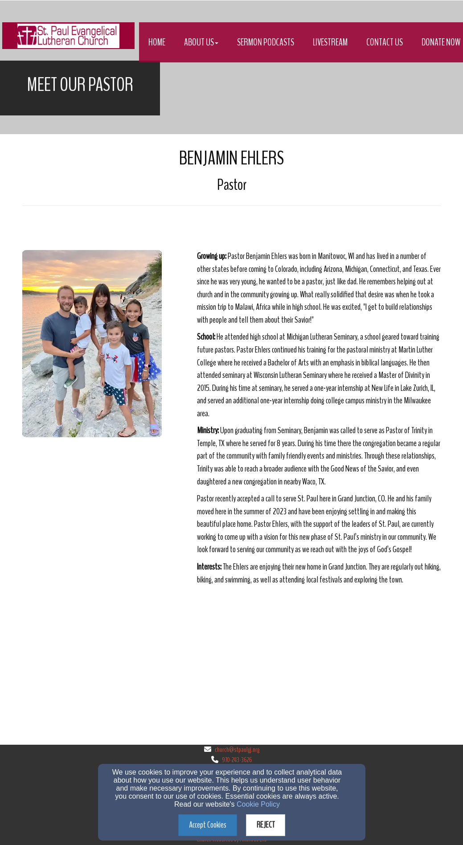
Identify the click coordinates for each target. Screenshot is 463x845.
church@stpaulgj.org (237, 750)
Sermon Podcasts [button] (265, 42)
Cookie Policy (258, 804)
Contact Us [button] (384, 42)
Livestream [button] (330, 42)
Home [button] (156, 42)
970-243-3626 (237, 760)
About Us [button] (201, 42)
